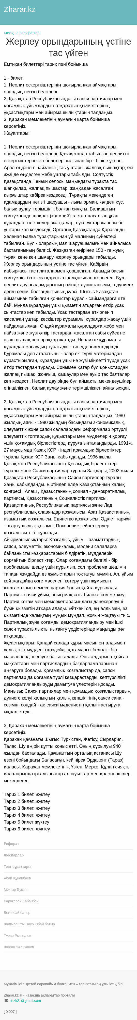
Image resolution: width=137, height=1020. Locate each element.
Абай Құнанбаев (17, 878)
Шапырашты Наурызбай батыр (29, 924)
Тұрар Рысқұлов (17, 936)
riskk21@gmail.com (25, 1001)
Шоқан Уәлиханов (19, 947)
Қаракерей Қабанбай (21, 901)
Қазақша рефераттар (21, 33)
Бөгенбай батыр (17, 913)
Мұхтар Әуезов (16, 890)
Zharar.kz (20, 9)
